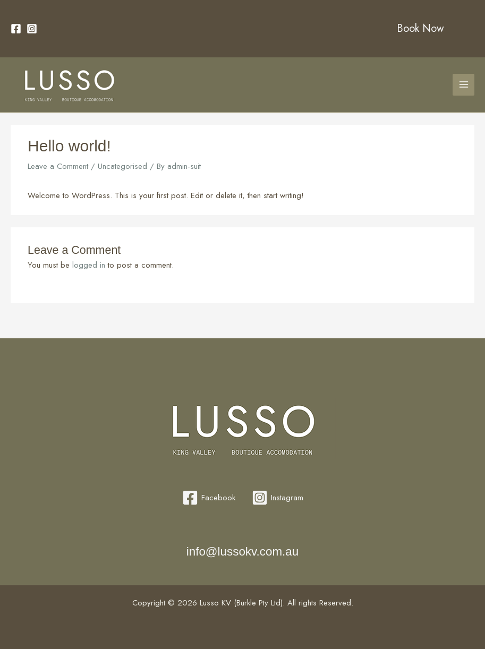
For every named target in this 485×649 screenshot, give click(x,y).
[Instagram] (32, 28)
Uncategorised (122, 166)
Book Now (420, 28)
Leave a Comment (58, 166)
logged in (88, 265)
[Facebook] (16, 28)
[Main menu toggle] (463, 85)
